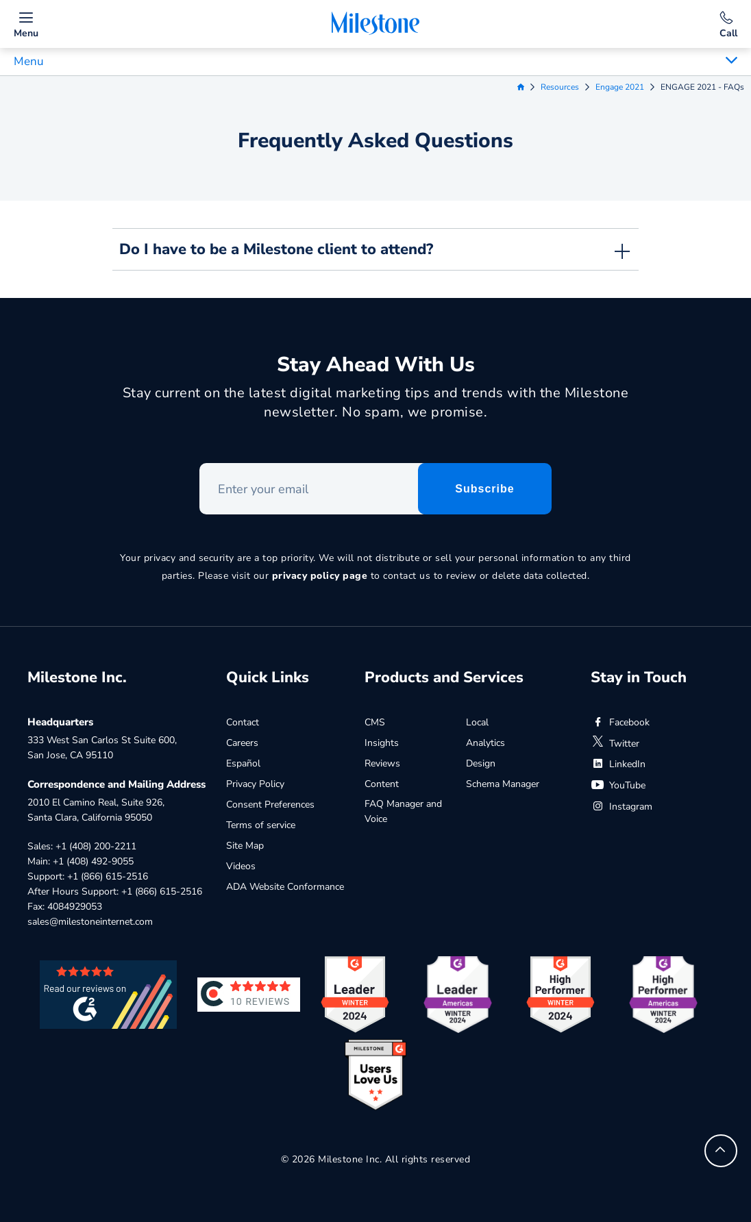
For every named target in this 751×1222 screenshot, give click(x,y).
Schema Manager (502, 783)
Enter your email (199, 463)
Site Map (245, 845)
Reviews (382, 763)
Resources (560, 87)
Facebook (620, 722)
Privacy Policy (255, 783)
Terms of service (260, 825)
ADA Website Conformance (285, 886)
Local (477, 722)
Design (480, 763)
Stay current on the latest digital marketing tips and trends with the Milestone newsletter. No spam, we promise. (376, 402)
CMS (375, 722)
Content (382, 783)
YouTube (618, 785)
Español (243, 763)
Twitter (615, 743)
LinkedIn (618, 764)
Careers (242, 742)
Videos (241, 866)
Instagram (621, 806)
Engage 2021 (619, 87)
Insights (382, 742)
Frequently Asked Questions (375, 141)
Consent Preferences (270, 804)
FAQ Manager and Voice (403, 811)
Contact (242, 722)
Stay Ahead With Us (376, 365)
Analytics (485, 742)
